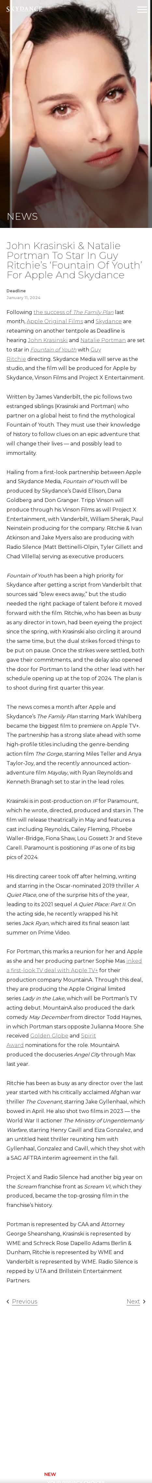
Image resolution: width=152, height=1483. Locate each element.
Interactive (54, 1394)
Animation (52, 1377)
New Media (53, 1403)
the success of (74, 312)
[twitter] (77, 1447)
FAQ (87, 1394)
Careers (93, 1386)
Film (44, 1386)
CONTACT (26, 1474)
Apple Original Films (55, 321)
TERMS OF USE (120, 1474)
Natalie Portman (103, 340)
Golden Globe (49, 1036)
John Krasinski (48, 340)
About (90, 1377)
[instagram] (60, 1447)
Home (46, 1368)
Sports (48, 1412)
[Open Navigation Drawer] (142, 9)
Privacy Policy (70, 1474)
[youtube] (95, 1447)
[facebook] (42, 1447)
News (89, 1403)
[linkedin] (112, 1447)
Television (96, 1368)
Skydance (109, 321)
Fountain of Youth (53, 350)
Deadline (16, 290)
